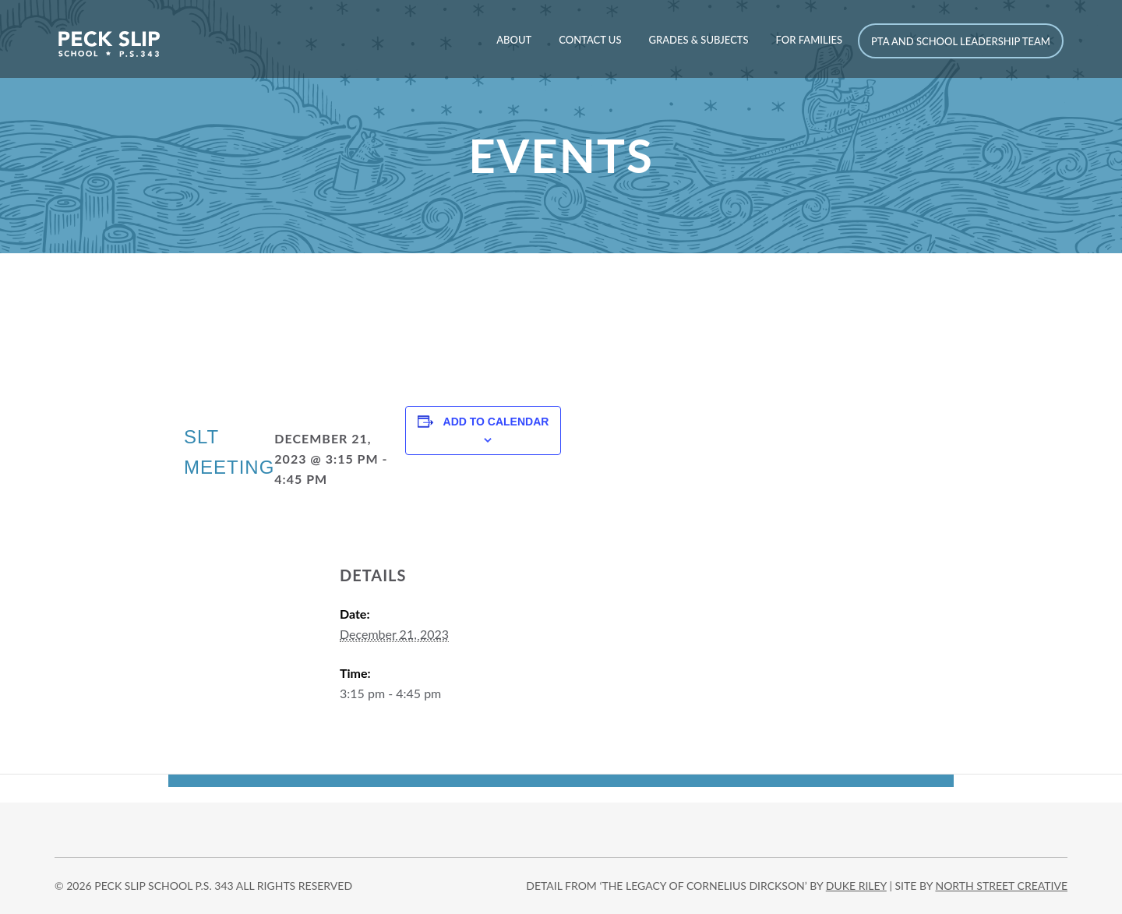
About (513, 40)
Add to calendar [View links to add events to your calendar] (496, 421)
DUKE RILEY (856, 885)
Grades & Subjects (698, 40)
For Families (809, 40)
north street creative (1001, 885)
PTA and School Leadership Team (960, 41)
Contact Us (590, 40)
